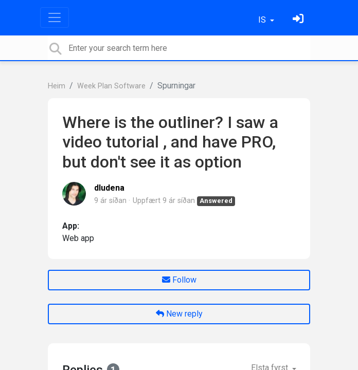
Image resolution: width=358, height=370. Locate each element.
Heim (56, 86)
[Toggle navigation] (54, 17)
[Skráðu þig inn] (299, 19)
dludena (109, 188)
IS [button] (263, 20)
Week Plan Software (111, 86)
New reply (179, 314)
